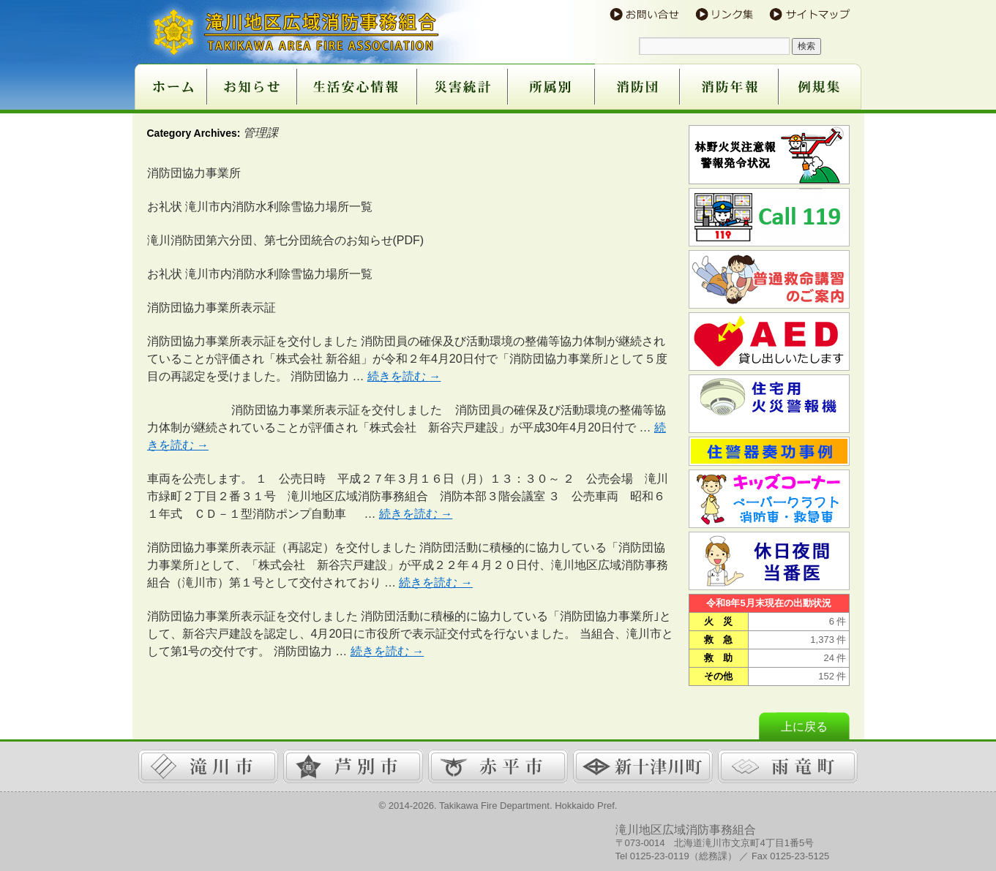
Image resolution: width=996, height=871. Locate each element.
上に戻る (804, 726)
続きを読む (404, 376)
